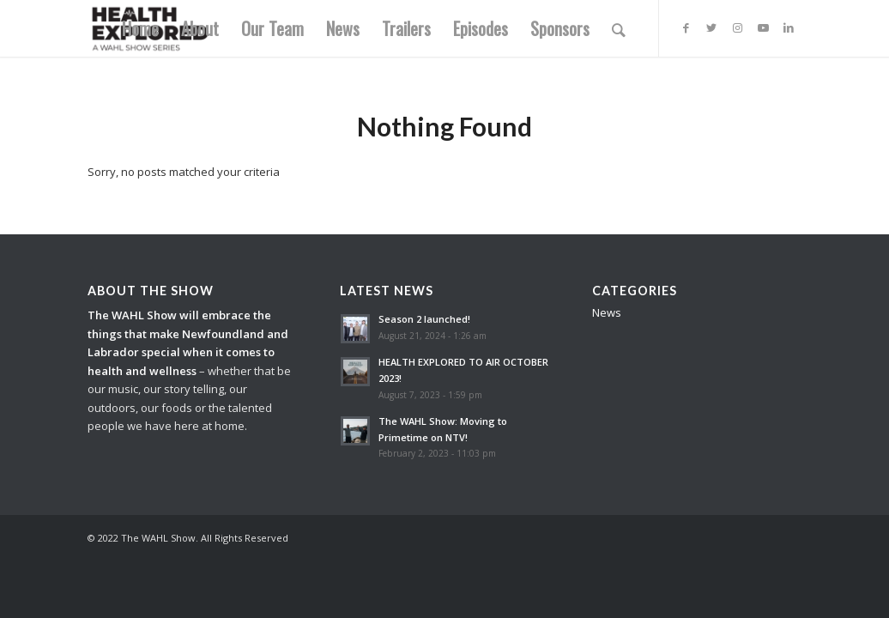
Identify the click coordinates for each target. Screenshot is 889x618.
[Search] (619, 28)
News (606, 312)
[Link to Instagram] (737, 27)
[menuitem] (140, 28)
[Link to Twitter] (711, 27)
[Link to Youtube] (763, 27)
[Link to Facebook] (685, 27)
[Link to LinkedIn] (788, 27)
